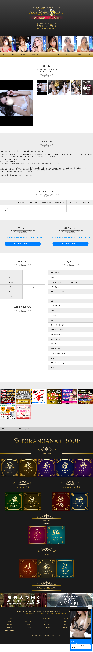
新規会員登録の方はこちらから (22, 244)
